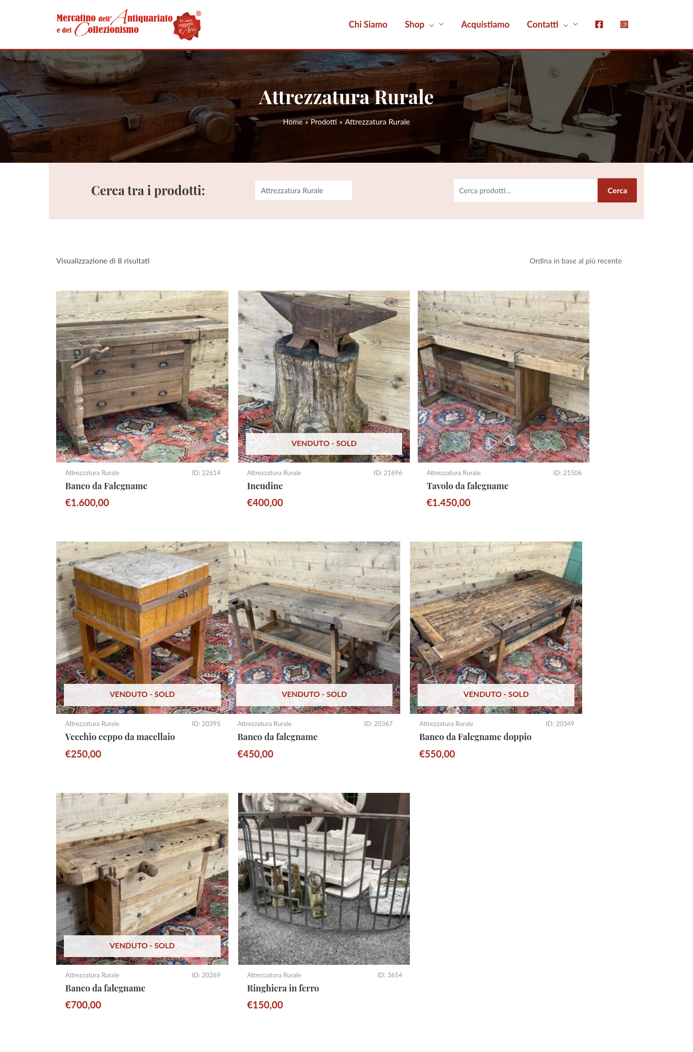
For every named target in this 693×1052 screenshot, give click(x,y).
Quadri (370, 892)
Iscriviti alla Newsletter (104, 856)
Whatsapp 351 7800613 (107, 830)
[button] (424, 24)
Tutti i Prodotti (383, 833)
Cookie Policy (533, 843)
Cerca (617, 190)
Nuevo (627, 1011)
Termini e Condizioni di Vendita (562, 818)
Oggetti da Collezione (395, 863)
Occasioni (375, 951)
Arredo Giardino (386, 922)
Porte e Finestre (386, 907)
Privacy (522, 830)
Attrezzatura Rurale (391, 877)
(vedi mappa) (229, 843)
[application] (429, 24)
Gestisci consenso (250, 1011)
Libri (366, 937)
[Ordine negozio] (577, 262)
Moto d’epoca (382, 819)
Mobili (369, 848)
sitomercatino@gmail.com (109, 818)
